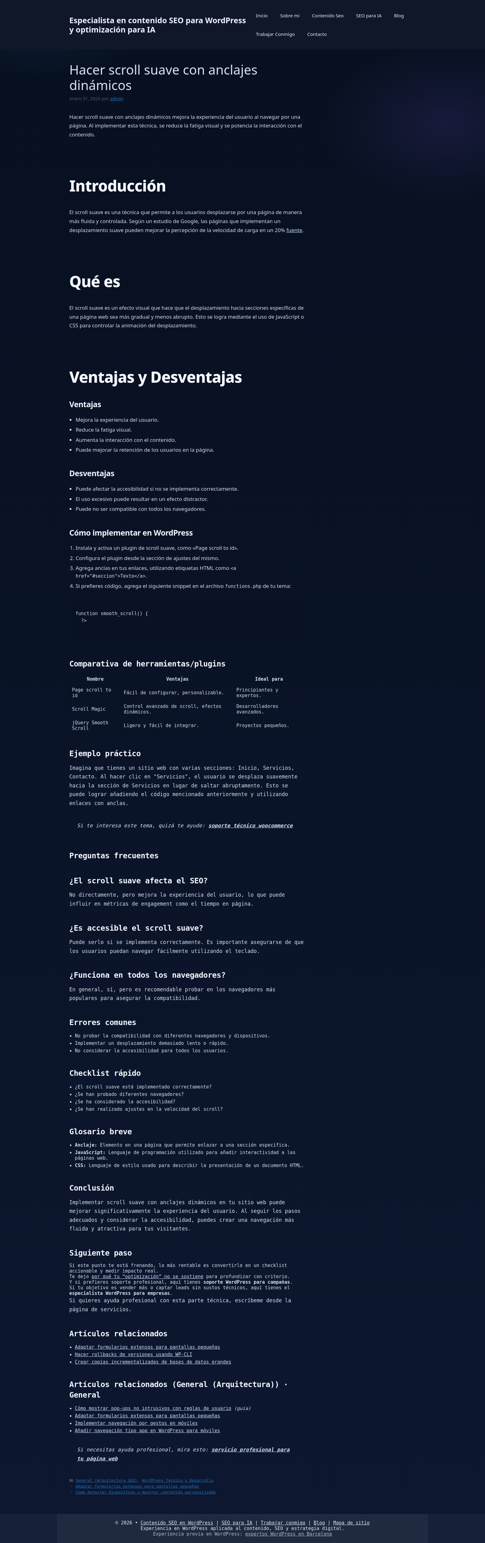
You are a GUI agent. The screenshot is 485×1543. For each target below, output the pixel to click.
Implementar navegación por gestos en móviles (136, 1423)
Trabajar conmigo (283, 1523)
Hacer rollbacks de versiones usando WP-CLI (133, 1354)
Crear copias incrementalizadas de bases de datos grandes (153, 1362)
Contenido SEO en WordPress (176, 1523)
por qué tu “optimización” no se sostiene (147, 1276)
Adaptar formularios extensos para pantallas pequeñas (147, 1347)
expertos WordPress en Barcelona (288, 1534)
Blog (399, 15)
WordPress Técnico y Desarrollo (177, 1480)
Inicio (262, 15)
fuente (294, 230)
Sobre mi (290, 15)
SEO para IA (369, 15)
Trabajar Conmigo (275, 34)
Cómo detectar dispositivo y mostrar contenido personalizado (145, 1492)
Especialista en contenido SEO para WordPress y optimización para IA (157, 25)
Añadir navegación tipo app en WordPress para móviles (147, 1430)
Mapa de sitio (351, 1523)
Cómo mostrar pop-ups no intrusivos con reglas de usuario (153, 1408)
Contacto (317, 34)
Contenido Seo (328, 15)
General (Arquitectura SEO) (106, 1480)
